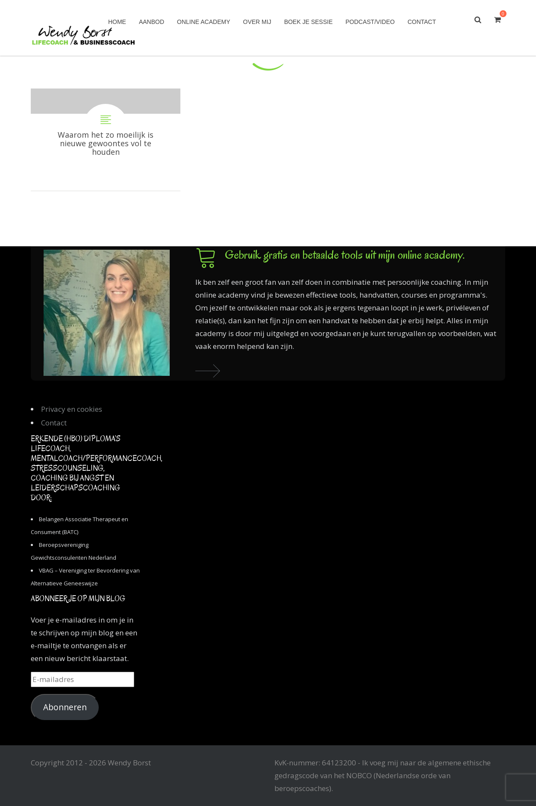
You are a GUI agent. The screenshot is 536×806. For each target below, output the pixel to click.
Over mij (257, 21)
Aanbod (151, 21)
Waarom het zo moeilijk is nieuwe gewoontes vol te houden (105, 140)
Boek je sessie (308, 21)
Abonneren (65, 707)
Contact (421, 21)
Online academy (203, 21)
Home (117, 21)
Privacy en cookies (71, 409)
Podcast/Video (370, 21)
